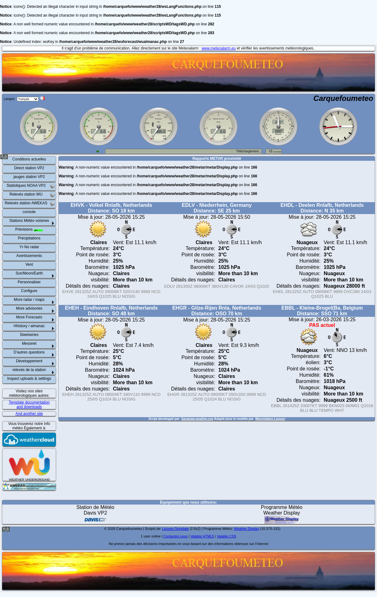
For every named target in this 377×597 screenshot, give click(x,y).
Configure (29, 291)
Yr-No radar (29, 247)
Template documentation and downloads (29, 404)
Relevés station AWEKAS (30, 204)
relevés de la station (29, 370)
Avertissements (29, 256)
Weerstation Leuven (270, 419)
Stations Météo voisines (29, 220)
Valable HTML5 (202, 536)
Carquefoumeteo (343, 98)
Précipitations (29, 238)
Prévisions (29, 229)
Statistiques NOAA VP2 (31, 186)
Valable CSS (226, 536)
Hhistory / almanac (29, 326)
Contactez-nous (175, 536)
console (29, 212)
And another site (29, 413)
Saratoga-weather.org (197, 419)
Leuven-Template (175, 529)
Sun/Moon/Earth (29, 273)
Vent (29, 264)
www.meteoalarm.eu (219, 48)
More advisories (29, 308)
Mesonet (29, 343)
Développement (29, 361)
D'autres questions (29, 352)
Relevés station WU (32, 195)
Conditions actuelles (29, 159)
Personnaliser (29, 282)
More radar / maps (29, 299)
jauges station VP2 (29, 177)
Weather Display (246, 529)
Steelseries (29, 335)
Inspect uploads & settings (29, 378)
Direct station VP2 (29, 168)
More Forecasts (29, 317)
